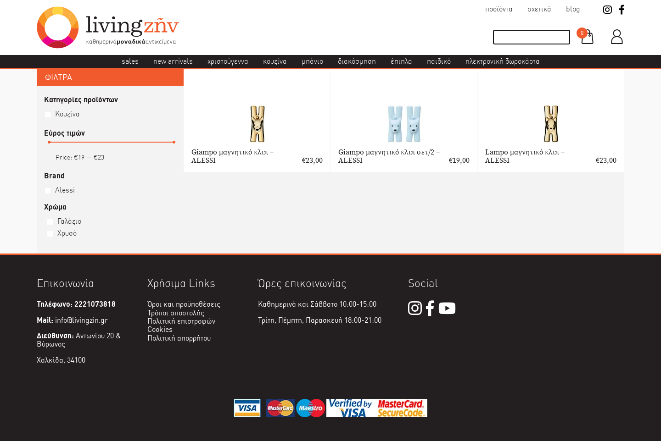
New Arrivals (173, 61)
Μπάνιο (312, 61)
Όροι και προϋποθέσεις (183, 304)
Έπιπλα (401, 61)
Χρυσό (67, 233)
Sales (130, 61)
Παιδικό (439, 61)
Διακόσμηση (357, 61)
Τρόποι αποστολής (175, 313)
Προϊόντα (499, 9)
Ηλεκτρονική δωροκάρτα (502, 61)
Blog (573, 9)
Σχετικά (539, 9)
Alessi (65, 190)
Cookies (160, 329)
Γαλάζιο (69, 221)
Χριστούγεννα (227, 61)
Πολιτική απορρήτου (179, 338)
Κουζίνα (275, 61)
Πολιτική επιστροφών (181, 321)
